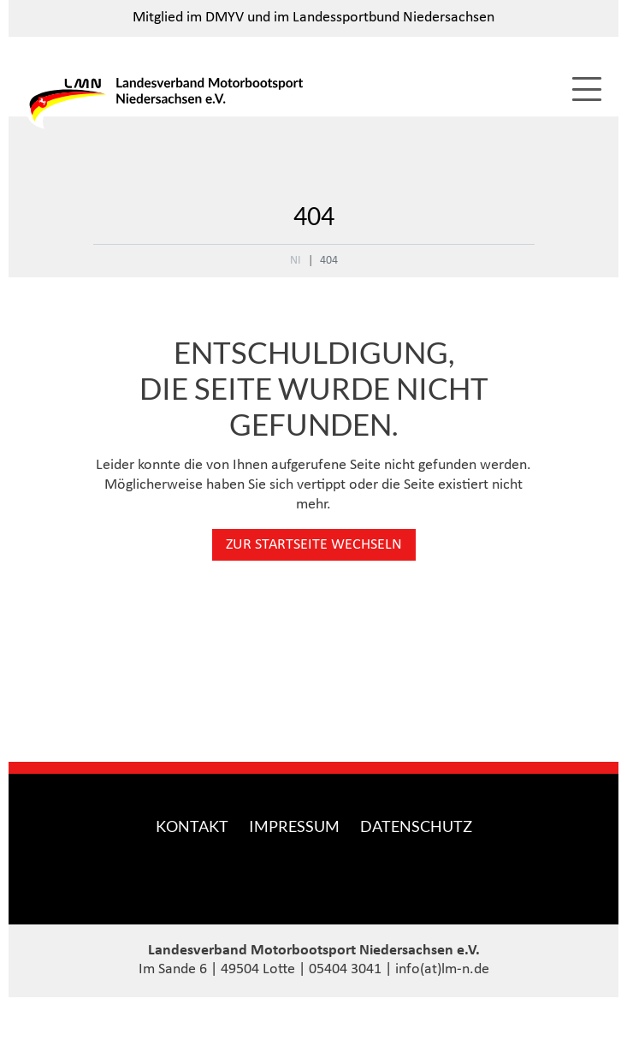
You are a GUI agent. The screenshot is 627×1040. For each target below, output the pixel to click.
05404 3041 (345, 969)
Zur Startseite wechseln (314, 545)
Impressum (294, 826)
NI (295, 260)
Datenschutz (416, 826)
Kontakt (192, 826)
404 (329, 260)
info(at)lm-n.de (442, 969)
